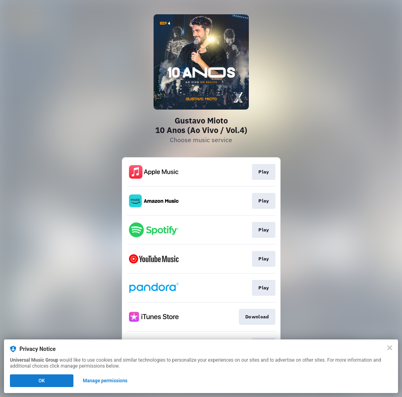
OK (41, 381)
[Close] (389, 347)
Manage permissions (105, 381)
